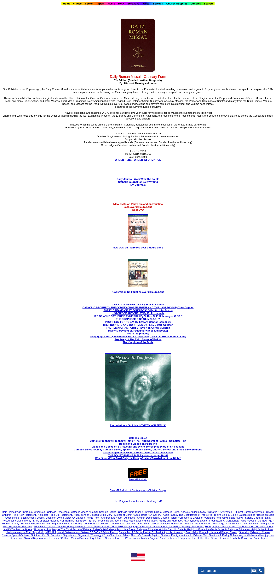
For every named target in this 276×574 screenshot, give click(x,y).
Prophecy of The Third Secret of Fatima (138, 339)
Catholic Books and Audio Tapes (249, 538)
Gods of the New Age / (260, 520)
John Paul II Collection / (97, 523)
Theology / (97, 535)
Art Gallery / (156, 514)
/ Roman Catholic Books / (103, 511)
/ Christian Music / (152, 511)
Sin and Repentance (35, 538)
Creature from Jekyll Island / (221, 517)
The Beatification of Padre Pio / (196, 514)
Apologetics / (141, 514)
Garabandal (232, 520)
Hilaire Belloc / (222, 514)
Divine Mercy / (25, 520)
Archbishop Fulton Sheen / (21, 517)
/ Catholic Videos (79, 511)
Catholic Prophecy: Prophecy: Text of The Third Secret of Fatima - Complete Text (138, 440)
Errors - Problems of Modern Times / (109, 520)
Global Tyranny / (11, 523)
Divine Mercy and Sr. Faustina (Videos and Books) (138, 330)
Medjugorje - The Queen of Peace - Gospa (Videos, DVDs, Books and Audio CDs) (138, 336)
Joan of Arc (117, 523)
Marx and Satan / (251, 523)
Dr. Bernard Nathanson (74, 520)
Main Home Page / (12, 511)
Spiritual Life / (39, 535)
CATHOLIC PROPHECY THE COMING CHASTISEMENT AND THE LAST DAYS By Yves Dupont (138, 307)
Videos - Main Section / (206, 535)
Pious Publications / (226, 526)
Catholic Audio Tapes (129, 511)
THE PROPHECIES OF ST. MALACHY (138, 319)
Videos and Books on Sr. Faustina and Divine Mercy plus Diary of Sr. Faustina (138, 446)
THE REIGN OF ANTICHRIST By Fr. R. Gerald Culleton (138, 327)
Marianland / (178, 523)
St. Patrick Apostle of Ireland (167, 532)
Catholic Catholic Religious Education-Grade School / (198, 529)
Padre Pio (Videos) (138, 333)
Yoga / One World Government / (151, 526)
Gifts (243, 520)
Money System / (76, 526)
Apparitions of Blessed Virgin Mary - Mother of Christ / (104, 514)
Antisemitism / (199, 511)
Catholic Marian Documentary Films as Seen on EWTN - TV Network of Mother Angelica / (111, 538)
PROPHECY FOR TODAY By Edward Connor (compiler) (138, 322)
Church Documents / (148, 517)
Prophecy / (40, 529)
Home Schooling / (74, 523)
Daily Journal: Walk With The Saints (138, 179)
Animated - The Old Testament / (56, 514)
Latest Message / (161, 523)
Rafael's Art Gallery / (105, 529)
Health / (25, 523)
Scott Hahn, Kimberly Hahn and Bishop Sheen (211, 532)
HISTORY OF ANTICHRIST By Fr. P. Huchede (138, 313)
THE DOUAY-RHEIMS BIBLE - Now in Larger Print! (138, 455)
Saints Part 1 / (110, 532)
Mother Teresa (169, 538)
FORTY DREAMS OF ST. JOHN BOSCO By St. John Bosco (137, 310)
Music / (108, 526)
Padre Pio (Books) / (203, 526)
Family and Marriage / (171, 520)
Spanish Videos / (21, 535)
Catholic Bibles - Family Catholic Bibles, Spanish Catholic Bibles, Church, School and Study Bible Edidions (138, 449)
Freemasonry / (217, 520)
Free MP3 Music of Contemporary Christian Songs (138, 490)
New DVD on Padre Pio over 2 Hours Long (138, 247)
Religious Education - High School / (248, 529)
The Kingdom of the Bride (138, 342)
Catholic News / (171, 511)
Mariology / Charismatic (226, 523)
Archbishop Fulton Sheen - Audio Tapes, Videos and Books (138, 452)
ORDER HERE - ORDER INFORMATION (138, 159)
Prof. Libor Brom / (127, 529)
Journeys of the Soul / (138, 523)
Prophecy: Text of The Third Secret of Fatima (204, 538)
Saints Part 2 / (127, 532)
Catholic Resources (58, 511)
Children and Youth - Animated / (119, 517)
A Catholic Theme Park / (87, 517)
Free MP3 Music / (122, 526)
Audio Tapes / (171, 514)
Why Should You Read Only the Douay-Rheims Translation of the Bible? (138, 458)
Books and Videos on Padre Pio (138, 443)
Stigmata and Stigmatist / (77, 535)
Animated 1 (213, 511)
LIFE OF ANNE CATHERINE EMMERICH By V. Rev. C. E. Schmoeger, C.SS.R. (138, 316)
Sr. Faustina (53, 535)
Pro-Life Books (24, 529)
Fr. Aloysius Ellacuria (195, 520)
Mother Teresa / (94, 526)
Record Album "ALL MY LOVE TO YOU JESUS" (138, 425)
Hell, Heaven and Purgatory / (47, 523)
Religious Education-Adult (151, 529)
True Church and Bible (116, 535)
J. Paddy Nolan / (229, 535)
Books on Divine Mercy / (59, 517)
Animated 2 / (228, 511)
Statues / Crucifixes (34, 511)
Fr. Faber (54, 538)
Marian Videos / (204, 523)
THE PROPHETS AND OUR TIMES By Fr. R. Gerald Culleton (138, 324)
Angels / (186, 511)
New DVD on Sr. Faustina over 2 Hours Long (138, 291)
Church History (168, 517)
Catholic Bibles (138, 438)
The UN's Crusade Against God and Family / (156, 535)
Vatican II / (187, 535)
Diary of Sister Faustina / (47, 520)
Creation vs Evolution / (192, 517)
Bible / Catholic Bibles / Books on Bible (252, 514)
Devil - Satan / (245, 517)
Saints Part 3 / (143, 532)
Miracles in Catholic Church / (50, 526)
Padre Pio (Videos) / (180, 526)
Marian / (190, 523)
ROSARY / (96, 532)
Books (40, 517)
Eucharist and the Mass (143, 520)
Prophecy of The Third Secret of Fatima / (70, 529)
